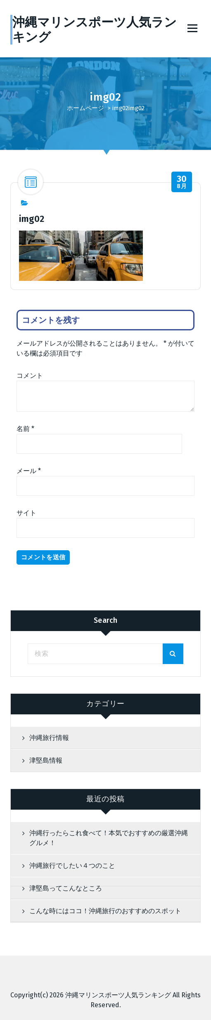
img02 (120, 108)
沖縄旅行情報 (49, 738)
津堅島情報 (45, 760)
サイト (26, 513)
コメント (30, 375)
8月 (182, 182)
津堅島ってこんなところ (65, 888)
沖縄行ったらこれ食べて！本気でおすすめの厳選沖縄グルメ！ (108, 838)
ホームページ (85, 108)
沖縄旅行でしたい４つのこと (72, 865)
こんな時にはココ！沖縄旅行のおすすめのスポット (105, 911)
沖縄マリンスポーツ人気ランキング (118, 995)
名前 (25, 429)
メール (29, 471)
